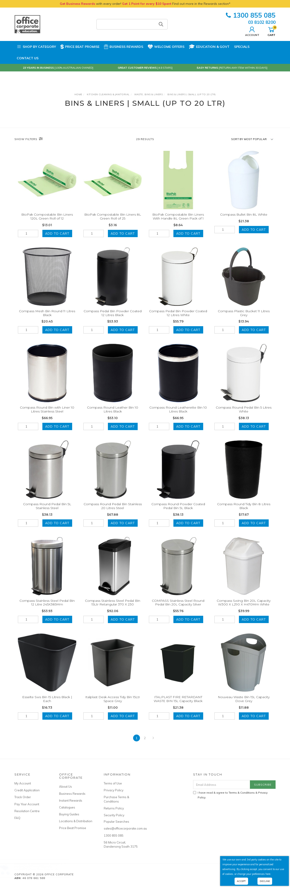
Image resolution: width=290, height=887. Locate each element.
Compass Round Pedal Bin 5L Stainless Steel (47, 511)
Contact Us (27, 58)
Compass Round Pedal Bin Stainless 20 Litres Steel (113, 511)
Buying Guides (69, 814)
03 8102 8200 (262, 22)
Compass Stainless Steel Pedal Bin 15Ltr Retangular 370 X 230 (112, 608)
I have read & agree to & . (230, 795)
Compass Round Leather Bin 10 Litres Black (112, 415)
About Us (65, 786)
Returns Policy (114, 808)
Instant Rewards (70, 800)
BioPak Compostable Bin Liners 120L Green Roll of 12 (47, 216)
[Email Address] (221, 784)
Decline (265, 881)
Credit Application (27, 790)
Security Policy (114, 815)
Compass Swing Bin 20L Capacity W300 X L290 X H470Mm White (244, 608)
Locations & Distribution (75, 821)
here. (268, 874)
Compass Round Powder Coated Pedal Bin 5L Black (178, 511)
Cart (271, 30)
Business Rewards (123, 46)
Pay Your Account (26, 804)
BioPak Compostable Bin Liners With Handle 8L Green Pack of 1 (178, 216)
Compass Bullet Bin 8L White (243, 214)
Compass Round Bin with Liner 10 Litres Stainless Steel (47, 415)
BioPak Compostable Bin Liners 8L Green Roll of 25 (112, 216)
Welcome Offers (166, 45)
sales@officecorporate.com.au (121, 828)
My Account (22, 783)
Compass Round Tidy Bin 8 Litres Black (243, 511)
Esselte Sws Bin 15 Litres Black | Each (47, 704)
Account (252, 30)
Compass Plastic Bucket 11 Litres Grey (244, 318)
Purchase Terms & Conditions (116, 799)
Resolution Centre (27, 811)
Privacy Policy (113, 790)
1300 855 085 (251, 15)
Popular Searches (116, 821)
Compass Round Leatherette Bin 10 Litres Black (178, 415)
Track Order (22, 797)
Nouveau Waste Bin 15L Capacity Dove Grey (244, 704)
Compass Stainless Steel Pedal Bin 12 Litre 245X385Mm (47, 608)
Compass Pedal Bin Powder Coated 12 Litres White (178, 318)
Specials (241, 47)
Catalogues (67, 807)
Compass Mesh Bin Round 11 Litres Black (47, 318)
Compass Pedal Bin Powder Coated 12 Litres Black (113, 318)
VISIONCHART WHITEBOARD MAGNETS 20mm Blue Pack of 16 (40, 868)
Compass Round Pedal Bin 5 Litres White (243, 415)
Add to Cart (57, 233)
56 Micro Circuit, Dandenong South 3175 (121, 844)
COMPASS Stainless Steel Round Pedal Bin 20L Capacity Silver (178, 608)
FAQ (17, 818)
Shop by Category (36, 46)
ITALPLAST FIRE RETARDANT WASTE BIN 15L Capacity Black (178, 704)
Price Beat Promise (79, 46)
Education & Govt (209, 46)
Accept (241, 881)
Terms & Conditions (242, 792)
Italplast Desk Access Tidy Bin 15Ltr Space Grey (112, 704)
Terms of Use (113, 783)
